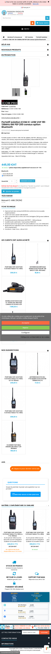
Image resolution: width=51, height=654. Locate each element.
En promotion (8, 55)
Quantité (5, 181)
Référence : (5, 109)
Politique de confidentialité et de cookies (35, 337)
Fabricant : (5, 106)
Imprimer (6, 133)
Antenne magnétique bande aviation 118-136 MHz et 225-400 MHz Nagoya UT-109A (37, 269)
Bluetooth (5, 171)
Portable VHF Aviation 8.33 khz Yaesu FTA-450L (14, 268)
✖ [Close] (48, 2)
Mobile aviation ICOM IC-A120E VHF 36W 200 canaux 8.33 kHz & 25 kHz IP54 (13, 303)
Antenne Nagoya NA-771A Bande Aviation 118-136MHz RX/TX (37, 378)
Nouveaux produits (11, 49)
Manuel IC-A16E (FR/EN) (12, 200)
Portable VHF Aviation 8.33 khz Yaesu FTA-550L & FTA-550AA (14, 378)
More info (35, 4)
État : (3, 111)
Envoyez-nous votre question (25, 494)
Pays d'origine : (7, 114)
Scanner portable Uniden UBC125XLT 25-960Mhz (14, 446)
